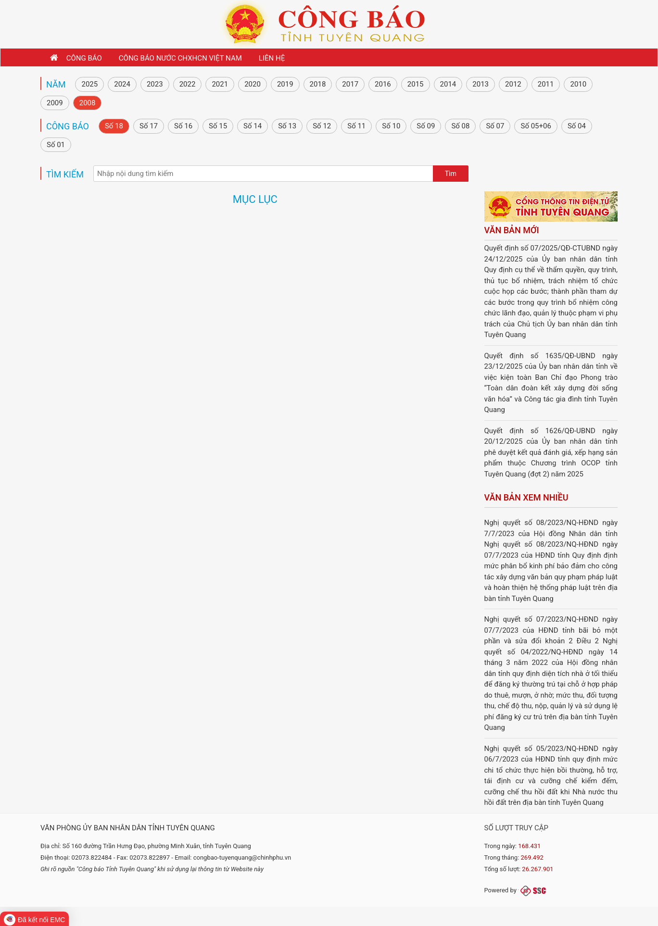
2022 (187, 84)
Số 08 (460, 126)
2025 (89, 84)
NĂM (55, 84)
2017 (350, 84)
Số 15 (218, 126)
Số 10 (391, 126)
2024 (122, 84)
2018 (318, 84)
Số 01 (56, 144)
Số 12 (322, 126)
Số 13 (287, 126)
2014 (448, 84)
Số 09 (426, 126)
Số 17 (148, 126)
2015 (415, 84)
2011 (546, 84)
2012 (513, 84)
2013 (480, 84)
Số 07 (495, 126)
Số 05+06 (535, 126)
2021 (220, 84)
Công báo (67, 126)
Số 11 (356, 126)
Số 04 (577, 126)
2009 (55, 103)
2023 (155, 84)
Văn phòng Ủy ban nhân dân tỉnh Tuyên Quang (127, 828)
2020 (252, 84)
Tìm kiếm (65, 174)
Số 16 (183, 126)
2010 (578, 84)
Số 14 (252, 126)
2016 (383, 84)
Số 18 (114, 126)
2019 (285, 84)
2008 (87, 103)
